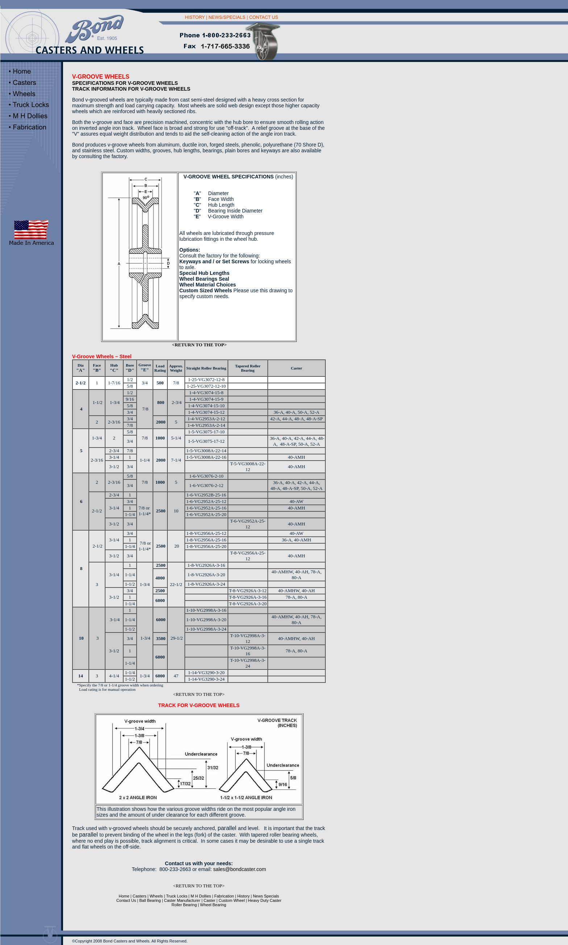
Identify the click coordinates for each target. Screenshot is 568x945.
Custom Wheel (231, 900)
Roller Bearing (184, 905)
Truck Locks (176, 896)
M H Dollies (200, 896)
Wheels (156, 896)
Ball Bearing (150, 900)
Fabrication (224, 896)
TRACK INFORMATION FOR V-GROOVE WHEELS (131, 89)
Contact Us (126, 900)
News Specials (266, 896)
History (243, 896)
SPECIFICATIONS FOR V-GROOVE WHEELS (125, 83)
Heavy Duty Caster (264, 900)
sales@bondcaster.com (239, 869)
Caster (209, 900)
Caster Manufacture (181, 900)
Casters (139, 896)
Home (124, 896)
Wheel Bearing (212, 905)
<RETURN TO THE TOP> (199, 344)
